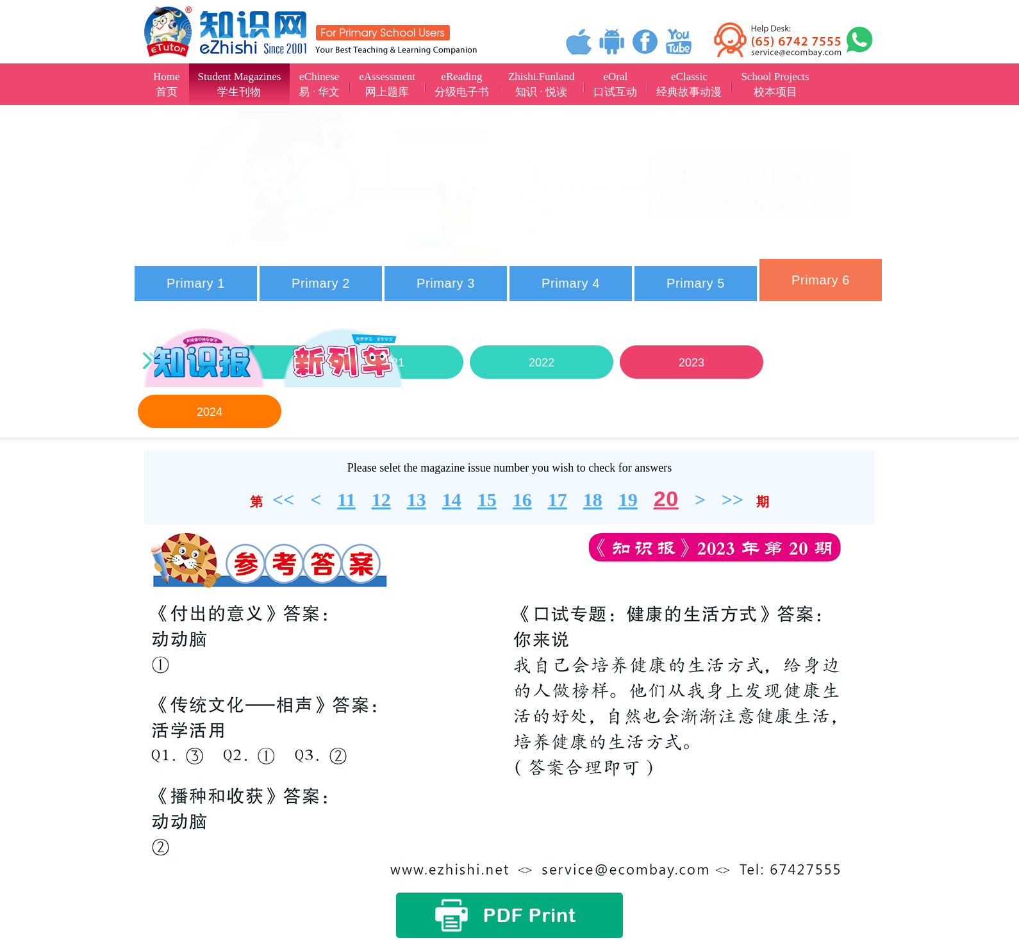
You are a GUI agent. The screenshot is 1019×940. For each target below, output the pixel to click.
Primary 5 (696, 283)
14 (451, 499)
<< (283, 499)
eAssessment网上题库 (387, 84)
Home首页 (166, 84)
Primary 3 (446, 283)
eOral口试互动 (615, 84)
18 (592, 499)
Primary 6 (820, 280)
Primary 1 (196, 283)
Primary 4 (571, 283)
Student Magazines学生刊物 (239, 84)
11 (346, 499)
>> (732, 499)
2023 (691, 362)
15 (487, 499)
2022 (541, 362)
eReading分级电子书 (462, 84)
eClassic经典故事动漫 (689, 84)
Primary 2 (321, 283)
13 (416, 499)
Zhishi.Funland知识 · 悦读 (541, 84)
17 (557, 499)
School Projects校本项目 (775, 84)
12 (381, 499)
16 (522, 499)
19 (628, 499)
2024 (209, 412)
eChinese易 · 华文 (319, 84)
